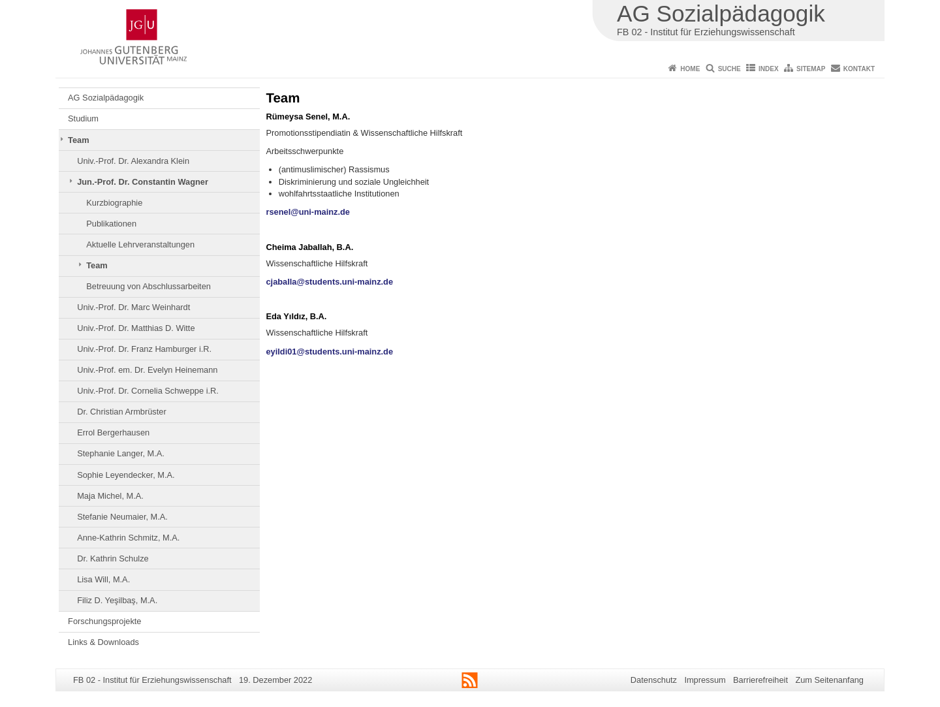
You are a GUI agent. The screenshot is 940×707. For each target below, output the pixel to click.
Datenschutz (654, 680)
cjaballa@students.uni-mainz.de (330, 282)
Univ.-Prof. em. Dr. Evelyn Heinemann (147, 370)
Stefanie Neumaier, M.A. (122, 517)
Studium (83, 118)
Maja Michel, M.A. (110, 496)
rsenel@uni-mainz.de (308, 212)
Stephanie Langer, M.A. (120, 453)
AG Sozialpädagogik (106, 97)
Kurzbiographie (114, 203)
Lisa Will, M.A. (103, 579)
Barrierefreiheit (760, 680)
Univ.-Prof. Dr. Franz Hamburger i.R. (144, 349)
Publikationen (111, 223)
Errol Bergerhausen (113, 432)
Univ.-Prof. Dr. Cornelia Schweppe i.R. (148, 391)
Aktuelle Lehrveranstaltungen (140, 244)
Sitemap (810, 68)
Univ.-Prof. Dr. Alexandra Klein (133, 161)
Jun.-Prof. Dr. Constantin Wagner (142, 182)
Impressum (704, 680)
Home (690, 68)
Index (769, 68)
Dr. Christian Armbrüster (121, 411)
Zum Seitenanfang (829, 680)
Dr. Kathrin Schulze (113, 558)
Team (78, 140)
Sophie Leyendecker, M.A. (125, 475)
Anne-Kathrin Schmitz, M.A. (128, 537)
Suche (729, 68)
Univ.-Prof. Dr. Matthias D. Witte (136, 328)
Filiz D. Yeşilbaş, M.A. (117, 600)
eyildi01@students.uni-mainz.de (330, 351)
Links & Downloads (103, 642)
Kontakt (859, 68)
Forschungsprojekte (104, 621)
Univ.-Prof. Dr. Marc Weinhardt (133, 307)
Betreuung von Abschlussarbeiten (148, 286)
